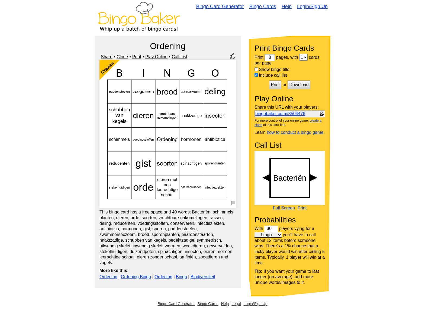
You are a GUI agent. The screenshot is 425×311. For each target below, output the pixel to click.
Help (287, 6)
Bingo (181, 276)
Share (106, 56)
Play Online (156, 56)
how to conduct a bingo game (295, 132)
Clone (122, 56)
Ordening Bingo (136, 276)
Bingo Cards (262, 6)
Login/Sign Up (312, 6)
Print (136, 56)
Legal (236, 304)
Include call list (271, 75)
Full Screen (284, 208)
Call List (179, 56)
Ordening (108, 276)
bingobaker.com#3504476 (280, 113)
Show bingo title (272, 69)
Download (298, 84)
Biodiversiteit (203, 276)
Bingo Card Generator (220, 6)
